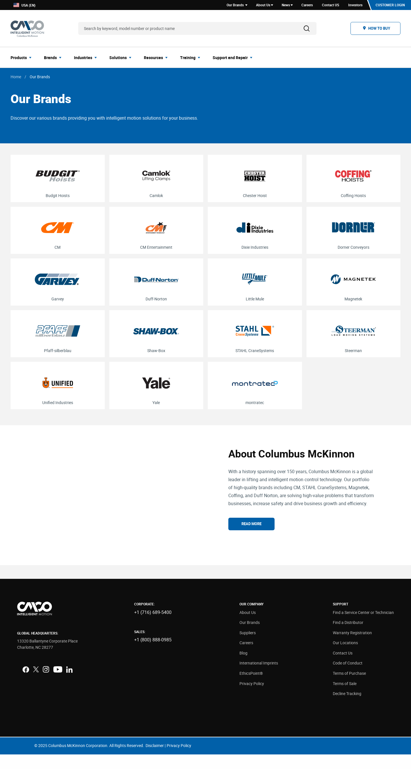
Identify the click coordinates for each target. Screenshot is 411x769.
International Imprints (258, 677)
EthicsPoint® (251, 687)
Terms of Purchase (349, 687)
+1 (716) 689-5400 (153, 626)
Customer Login (389, 5)
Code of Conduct (347, 677)
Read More (251, 531)
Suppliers (247, 647)
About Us (247, 626)
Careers (246, 657)
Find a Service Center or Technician (363, 626)
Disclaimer (155, 760)
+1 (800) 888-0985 (153, 654)
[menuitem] (22, 58)
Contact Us (342, 667)
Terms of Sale (344, 697)
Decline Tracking (347, 708)
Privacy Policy (251, 697)
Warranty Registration (352, 647)
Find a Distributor (348, 637)
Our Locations (345, 657)
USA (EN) (24, 5)
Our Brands (249, 637)
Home (16, 77)
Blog (243, 667)
